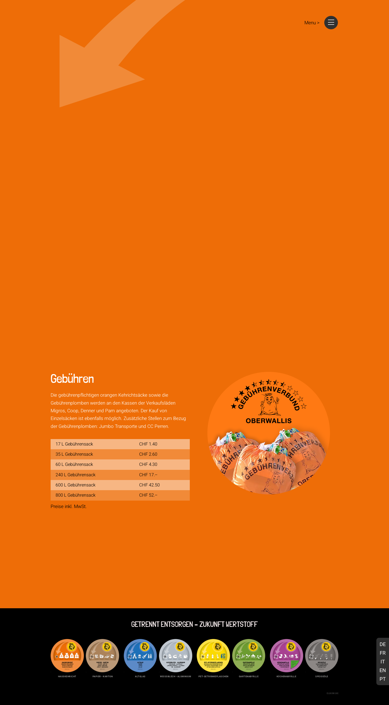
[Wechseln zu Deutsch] (382, 644)
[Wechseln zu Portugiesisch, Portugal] (382, 678)
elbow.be (332, 693)
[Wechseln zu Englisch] (382, 670)
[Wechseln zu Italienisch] (382, 661)
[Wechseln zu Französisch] (382, 652)
